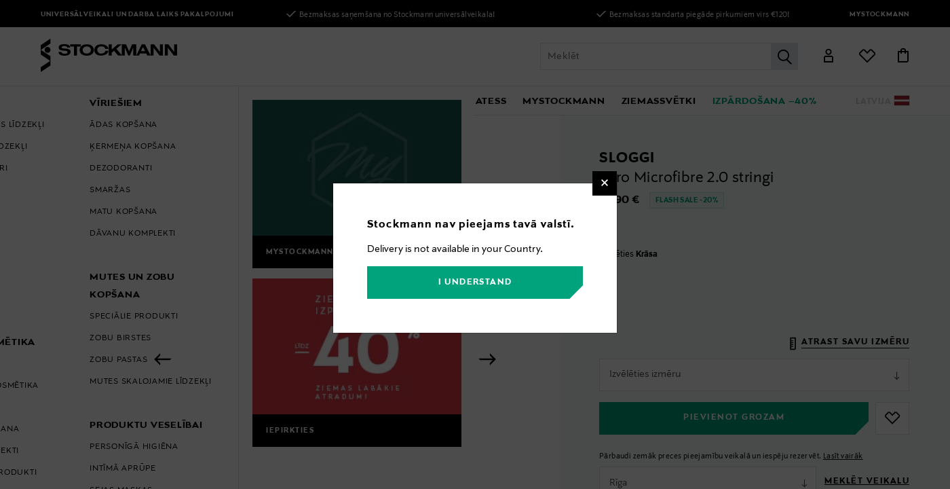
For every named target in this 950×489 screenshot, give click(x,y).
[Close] (604, 183)
